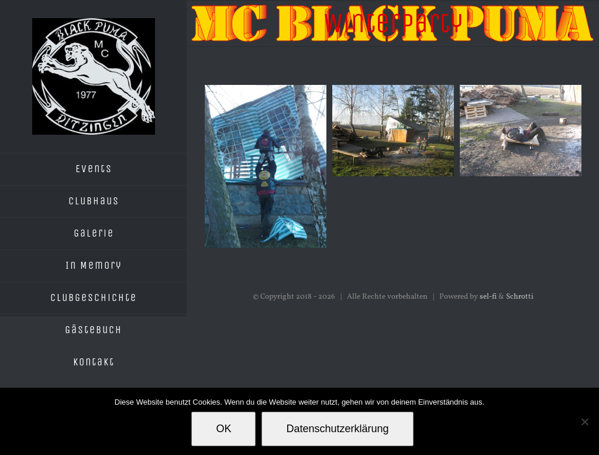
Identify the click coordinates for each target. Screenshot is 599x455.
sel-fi (488, 297)
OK (223, 429)
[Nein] (584, 421)
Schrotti (519, 297)
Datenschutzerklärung (337, 429)
